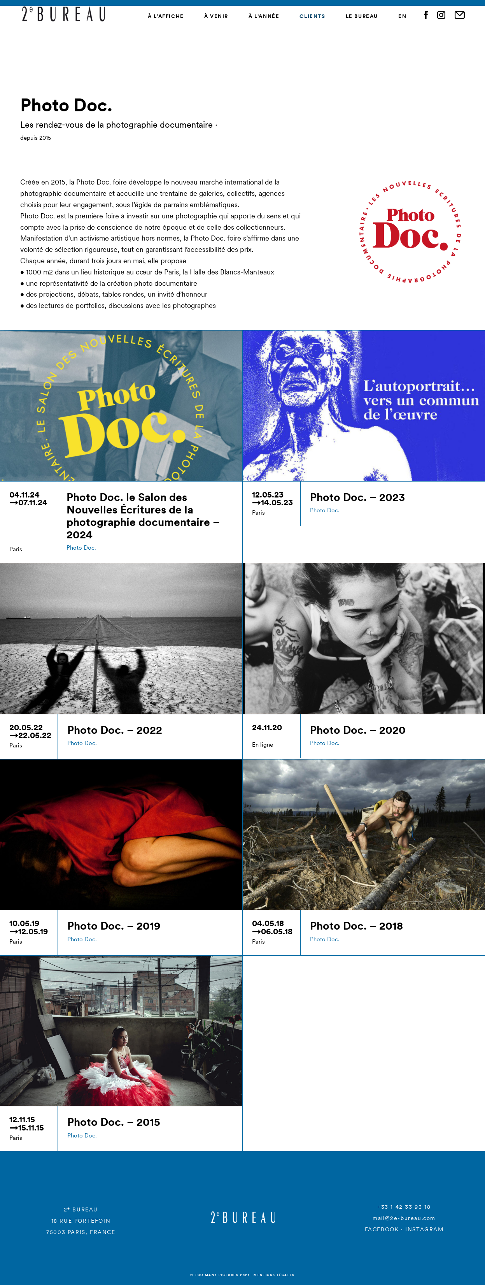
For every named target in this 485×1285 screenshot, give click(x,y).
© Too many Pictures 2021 (219, 1275)
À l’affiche (166, 16)
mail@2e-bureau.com (404, 1218)
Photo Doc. (81, 547)
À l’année (264, 16)
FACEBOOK (382, 1229)
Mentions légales (274, 1275)
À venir (216, 16)
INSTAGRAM (424, 1229)
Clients (312, 16)
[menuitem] (402, 16)
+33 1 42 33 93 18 (404, 1206)
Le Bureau (362, 16)
